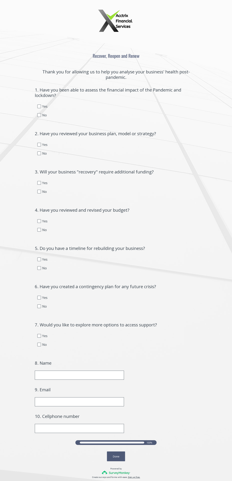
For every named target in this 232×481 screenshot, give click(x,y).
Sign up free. (134, 454)
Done (116, 433)
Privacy (108, 472)
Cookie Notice (121, 472)
